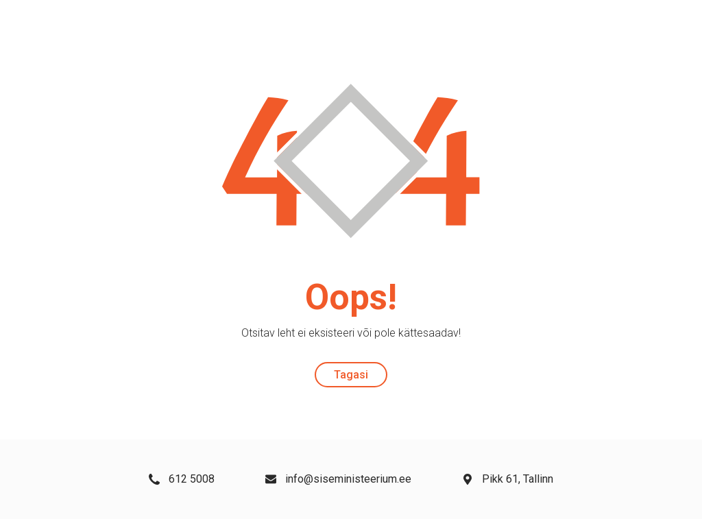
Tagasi (351, 374)
